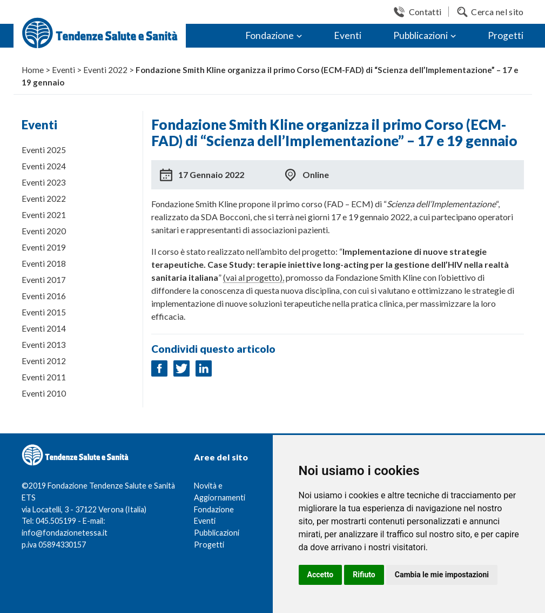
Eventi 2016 (44, 296)
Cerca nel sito (497, 11)
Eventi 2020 (44, 231)
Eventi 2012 (44, 361)
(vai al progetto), (253, 277)
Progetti (505, 35)
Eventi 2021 (44, 215)
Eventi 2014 (44, 328)
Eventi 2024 (44, 166)
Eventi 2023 (44, 182)
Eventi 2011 (44, 377)
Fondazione (269, 35)
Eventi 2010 (44, 393)
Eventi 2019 (44, 247)
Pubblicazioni (420, 35)
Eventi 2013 (44, 345)
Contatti (425, 11)
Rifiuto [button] (364, 574)
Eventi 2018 (44, 263)
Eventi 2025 (44, 150)
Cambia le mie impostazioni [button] (442, 574)
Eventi (347, 35)
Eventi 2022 (44, 198)
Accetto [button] (320, 574)
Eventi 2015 (44, 312)
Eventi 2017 (44, 280)
